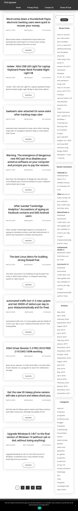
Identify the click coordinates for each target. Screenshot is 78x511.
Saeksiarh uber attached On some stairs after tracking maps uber (28, 113)
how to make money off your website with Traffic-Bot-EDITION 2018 (64, 201)
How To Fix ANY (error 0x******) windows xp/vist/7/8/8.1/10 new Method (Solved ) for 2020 (64, 98)
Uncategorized (63, 486)
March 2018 (62, 379)
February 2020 (63, 319)
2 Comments (47, 312)
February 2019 (63, 340)
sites (59, 479)
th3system (29, 30)
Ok (39, 508)
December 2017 (63, 390)
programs (61, 458)
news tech (61, 447)
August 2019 (62, 326)
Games (60, 437)
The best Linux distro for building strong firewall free (28, 258)
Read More (28, 50)
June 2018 (61, 369)
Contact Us (49, 7)
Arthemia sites (63, 419)
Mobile (60, 444)
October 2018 (62, 354)
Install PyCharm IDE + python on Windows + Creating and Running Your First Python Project (63, 122)
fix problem (62, 433)
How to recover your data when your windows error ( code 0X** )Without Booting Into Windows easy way (64, 45)
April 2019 (61, 333)
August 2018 (62, 361)
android (60, 408)
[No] (75, 506)
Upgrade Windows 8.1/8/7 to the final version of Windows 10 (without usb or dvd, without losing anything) (28, 437)
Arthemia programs (61, 413)
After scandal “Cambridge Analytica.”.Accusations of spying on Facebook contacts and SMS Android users (28, 211)
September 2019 (64, 323)
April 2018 (61, 376)
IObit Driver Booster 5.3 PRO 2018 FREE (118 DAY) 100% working (28, 349)
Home (18, 7)
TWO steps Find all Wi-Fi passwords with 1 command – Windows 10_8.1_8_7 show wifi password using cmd (64, 71)
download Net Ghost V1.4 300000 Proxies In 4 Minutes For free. (63, 183)
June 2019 (61, 330)
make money (62, 440)
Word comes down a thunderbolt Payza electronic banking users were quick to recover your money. (28, 22)
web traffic (61, 490)
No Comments (46, 30)
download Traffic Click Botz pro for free (64, 256)
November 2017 (63, 393)
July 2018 (60, 365)
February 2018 (63, 383)
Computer (61, 426)
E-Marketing (62, 430)
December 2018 (63, 347)
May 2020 (61, 312)
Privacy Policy (32, 7)
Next (38, 488)
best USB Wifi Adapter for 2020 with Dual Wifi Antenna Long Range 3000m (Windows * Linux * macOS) (64, 147)
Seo (58, 475)
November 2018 (63, 351)
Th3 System (10, 2)
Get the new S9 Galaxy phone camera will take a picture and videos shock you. (28, 394)
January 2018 (62, 386)
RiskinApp (61, 472)
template (60, 482)
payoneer (61, 451)
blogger (60, 422)
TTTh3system (29, 445)
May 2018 (61, 372)
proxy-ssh (61, 465)
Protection (61, 461)
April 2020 (61, 316)
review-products (63, 468)
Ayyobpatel (61, 264)
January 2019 (62, 344)
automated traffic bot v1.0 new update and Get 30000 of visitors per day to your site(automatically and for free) (28, 304)
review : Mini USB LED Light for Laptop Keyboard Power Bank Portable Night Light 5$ (28, 70)
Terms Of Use (65, 7)
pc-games (61, 454)
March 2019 (62, 337)
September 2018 (64, 358)
